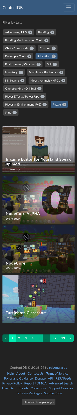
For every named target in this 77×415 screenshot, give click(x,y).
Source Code (53, 393)
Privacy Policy (12, 383)
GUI (52, 64)
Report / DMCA (35, 383)
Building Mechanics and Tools (26, 40)
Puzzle (59, 104)
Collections (39, 388)
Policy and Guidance (18, 378)
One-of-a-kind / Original (23, 88)
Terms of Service (57, 373)
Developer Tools (18, 56)
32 (54, 338)
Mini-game (14, 80)
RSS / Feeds (63, 378)
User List (8, 388)
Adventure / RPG (18, 32)
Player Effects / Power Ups (25, 96)
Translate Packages (28, 393)
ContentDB (12, 7)
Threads (22, 388)
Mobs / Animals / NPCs (48, 80)
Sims (11, 112)
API (50, 378)
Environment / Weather (23, 64)
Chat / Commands (19, 48)
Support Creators (61, 388)
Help (10, 373)
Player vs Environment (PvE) (26, 104)
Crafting (48, 48)
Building (46, 32)
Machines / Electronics (46, 72)
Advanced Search (61, 383)
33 (63, 338)
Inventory (14, 72)
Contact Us (36, 373)
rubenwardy (58, 367)
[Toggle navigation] (69, 7)
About (20, 373)
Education (46, 56)
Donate (40, 378)
